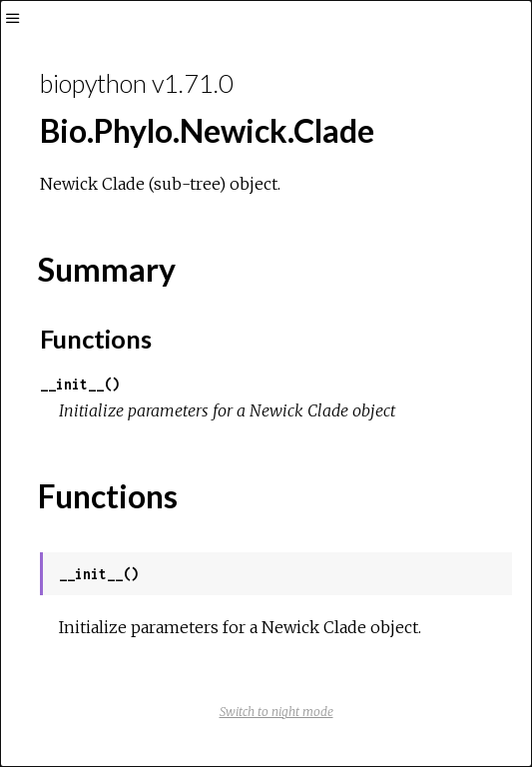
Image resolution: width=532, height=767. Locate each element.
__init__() (80, 384)
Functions (96, 339)
